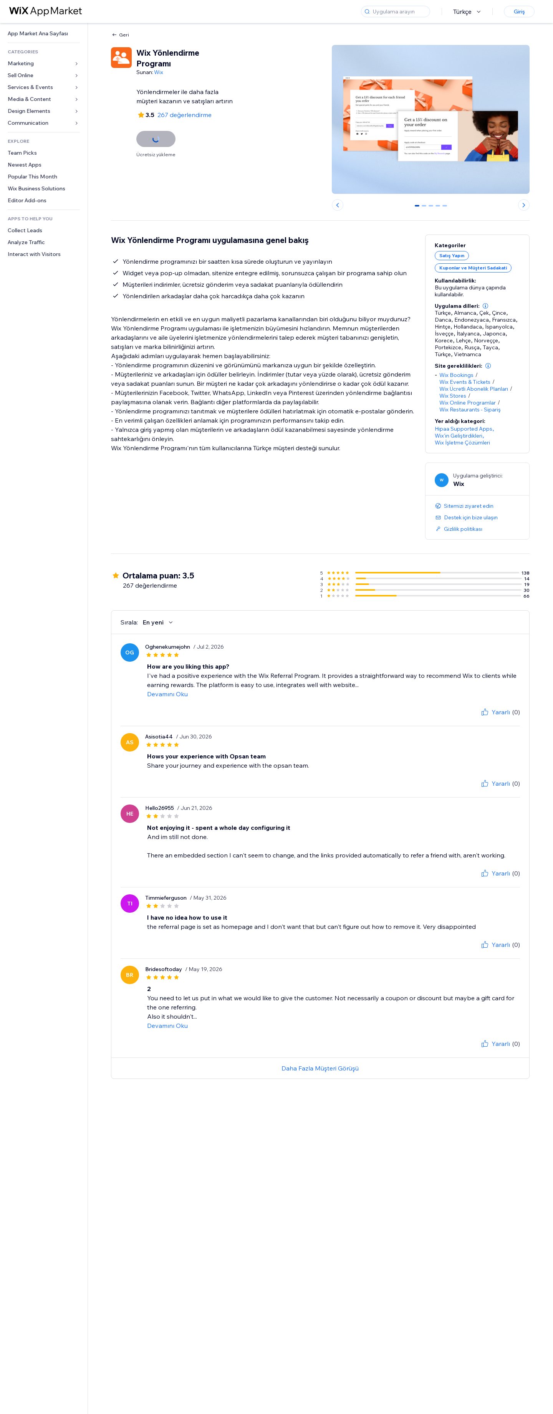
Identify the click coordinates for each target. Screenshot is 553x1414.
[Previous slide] (337, 205)
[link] (44, 34)
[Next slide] (524, 205)
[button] (485, 305)
